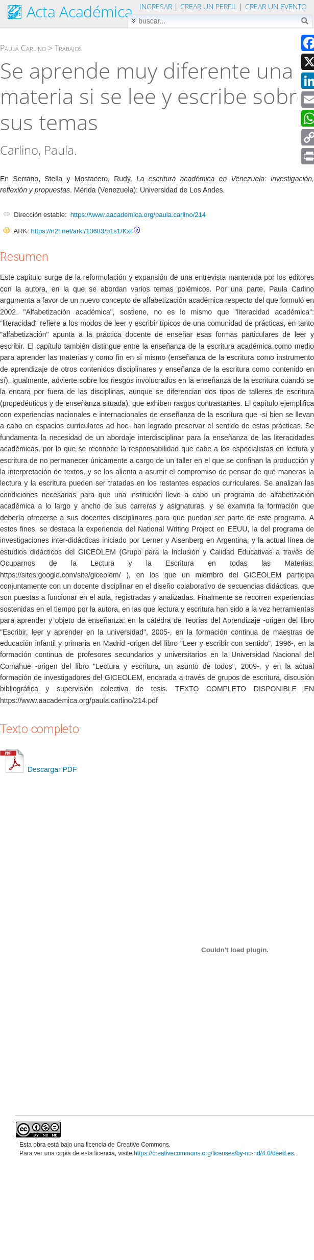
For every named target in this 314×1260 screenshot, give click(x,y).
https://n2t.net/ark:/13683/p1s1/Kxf (81, 231)
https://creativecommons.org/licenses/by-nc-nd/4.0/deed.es (214, 1153)
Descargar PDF (38, 769)
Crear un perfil (208, 6)
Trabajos (68, 48)
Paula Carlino (23, 48)
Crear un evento (276, 6)
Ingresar (155, 6)
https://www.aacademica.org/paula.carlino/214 (138, 215)
